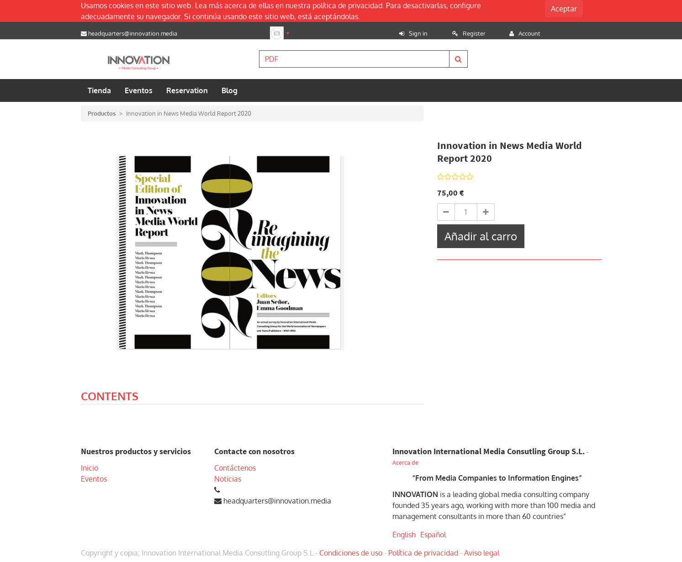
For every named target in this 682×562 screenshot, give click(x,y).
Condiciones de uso (350, 552)
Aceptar (564, 8)
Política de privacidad (423, 552)
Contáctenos (235, 467)
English (404, 534)
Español (433, 534)
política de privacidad (347, 5)
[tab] (109, 397)
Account (529, 33)
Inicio (89, 467)
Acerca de (405, 463)
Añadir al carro (480, 236)
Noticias (227, 478)
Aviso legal (481, 552)
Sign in (418, 33)
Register (474, 33)
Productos (102, 113)
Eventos (94, 478)
